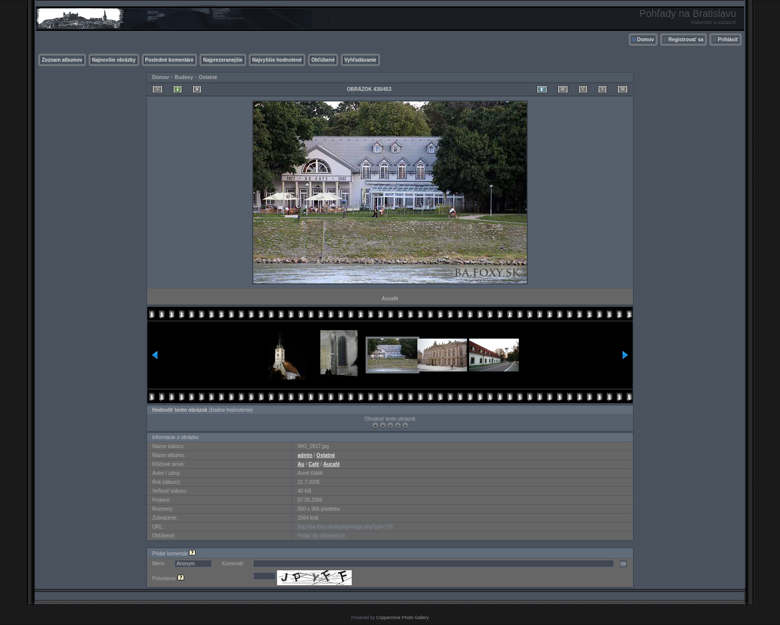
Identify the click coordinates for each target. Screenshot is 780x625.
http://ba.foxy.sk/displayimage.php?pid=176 (344, 527)
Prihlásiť (728, 39)
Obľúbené (323, 60)
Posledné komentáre (169, 60)
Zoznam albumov (62, 60)
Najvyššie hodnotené (277, 60)
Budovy (184, 77)
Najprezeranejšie (223, 60)
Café (313, 464)
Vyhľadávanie (360, 60)
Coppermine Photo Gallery (402, 617)
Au (300, 464)
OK (623, 563)
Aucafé (331, 464)
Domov (645, 39)
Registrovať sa (686, 39)
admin (304, 455)
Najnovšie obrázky (114, 60)
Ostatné (207, 77)
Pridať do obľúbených (321, 535)
